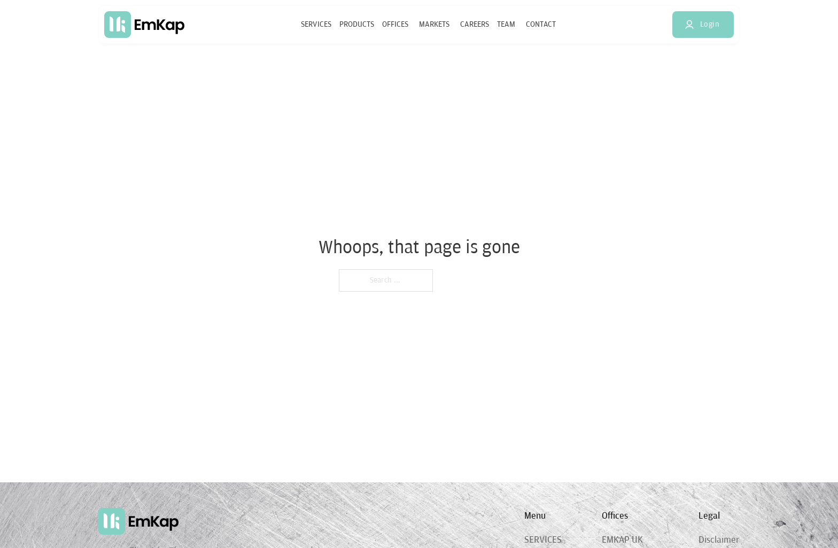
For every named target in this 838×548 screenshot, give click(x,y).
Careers (474, 24)
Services (316, 24)
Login (702, 24)
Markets (434, 24)
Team (506, 24)
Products (356, 24)
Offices (395, 24)
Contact (541, 24)
